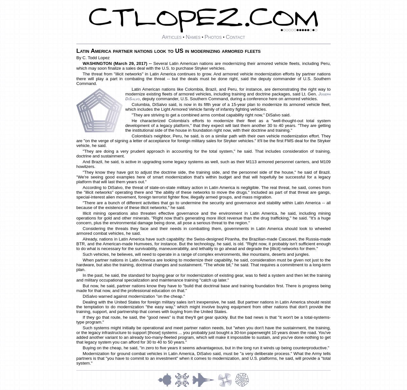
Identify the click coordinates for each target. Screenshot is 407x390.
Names (193, 37)
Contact (235, 37)
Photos (213, 37)
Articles (172, 37)
